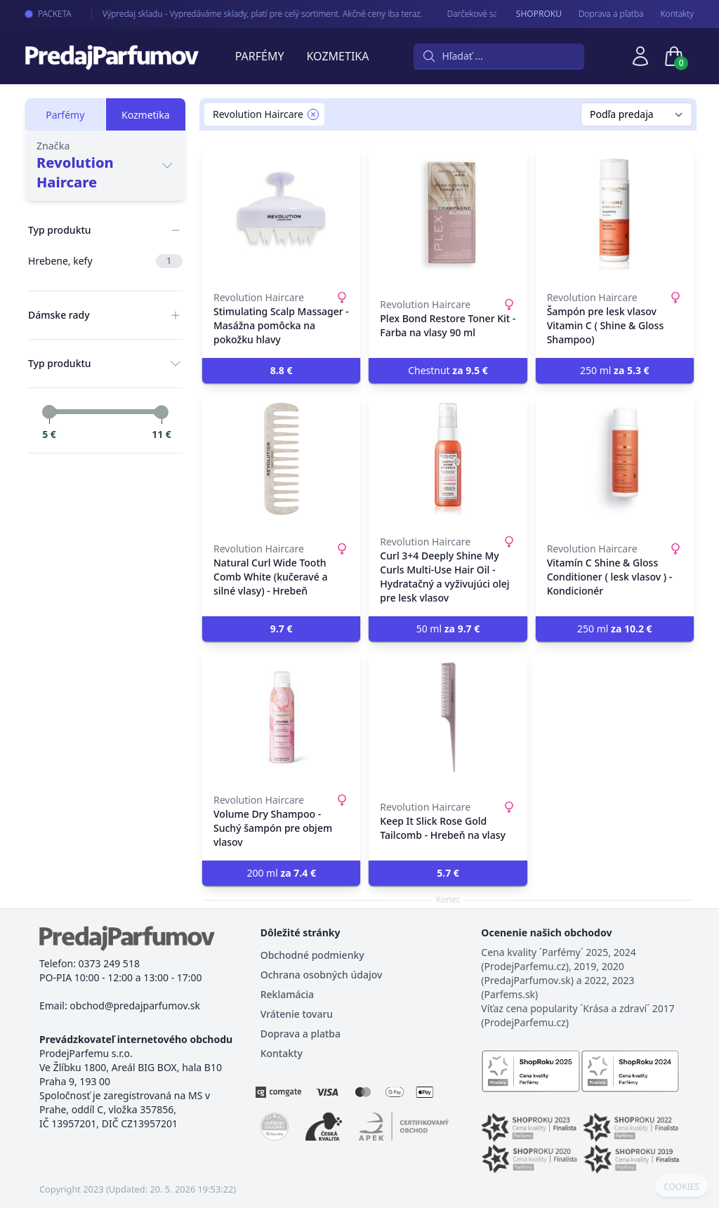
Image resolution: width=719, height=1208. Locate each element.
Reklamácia (287, 994)
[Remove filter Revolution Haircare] (313, 114)
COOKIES (681, 1187)
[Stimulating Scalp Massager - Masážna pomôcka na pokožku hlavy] (281, 215)
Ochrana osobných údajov (321, 974)
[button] (281, 370)
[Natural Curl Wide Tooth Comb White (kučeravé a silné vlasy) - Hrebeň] (281, 459)
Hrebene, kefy (105, 261)
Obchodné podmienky (312, 955)
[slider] (49, 412)
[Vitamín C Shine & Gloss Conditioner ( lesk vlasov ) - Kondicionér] (614, 459)
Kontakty (677, 14)
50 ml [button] (448, 628)
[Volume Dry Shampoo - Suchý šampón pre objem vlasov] (281, 717)
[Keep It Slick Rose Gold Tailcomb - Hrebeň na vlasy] (447, 717)
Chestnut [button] (448, 370)
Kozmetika (338, 56)
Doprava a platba (300, 1033)
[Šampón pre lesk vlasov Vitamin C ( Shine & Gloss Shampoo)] (614, 215)
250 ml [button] (614, 370)
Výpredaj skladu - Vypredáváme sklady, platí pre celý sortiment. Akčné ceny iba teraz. (250, 14)
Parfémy (259, 56)
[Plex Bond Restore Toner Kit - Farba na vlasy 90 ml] (447, 215)
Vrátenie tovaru (296, 1014)
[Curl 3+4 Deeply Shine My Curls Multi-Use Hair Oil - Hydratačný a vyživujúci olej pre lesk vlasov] (447, 459)
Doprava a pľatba (611, 14)
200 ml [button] (281, 873)
